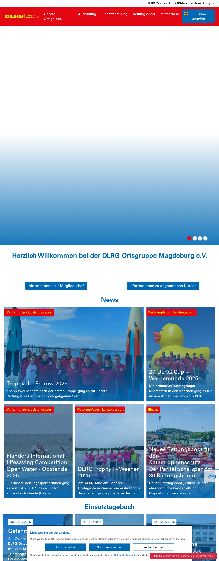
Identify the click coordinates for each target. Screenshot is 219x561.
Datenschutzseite (124, 555)
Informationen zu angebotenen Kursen (163, 66)
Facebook (195, 3)
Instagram (209, 3)
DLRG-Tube (181, 3)
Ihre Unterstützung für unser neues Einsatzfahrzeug (183, 555)
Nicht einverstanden (109, 547)
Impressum (11, 555)
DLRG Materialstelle (160, 3)
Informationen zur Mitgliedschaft (56, 66)
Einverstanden (65, 547)
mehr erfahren (153, 547)
